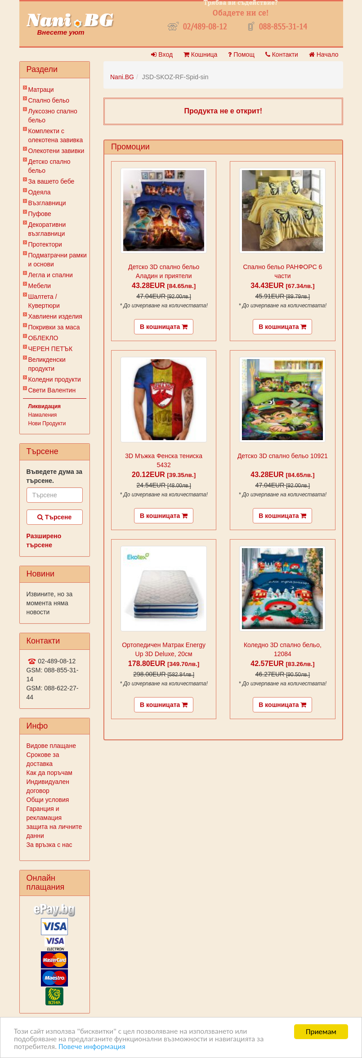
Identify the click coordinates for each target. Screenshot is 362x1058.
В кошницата (164, 326)
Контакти (281, 54)
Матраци (41, 89)
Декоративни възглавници (47, 229)
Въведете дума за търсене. (55, 476)
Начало (324, 54)
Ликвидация (44, 406)
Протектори (45, 244)
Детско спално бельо (49, 166)
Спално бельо (49, 100)
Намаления (42, 415)
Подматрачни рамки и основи (57, 260)
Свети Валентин (52, 390)
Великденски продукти (47, 364)
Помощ (241, 54)
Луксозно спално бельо (52, 116)
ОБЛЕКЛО (43, 338)
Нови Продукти (47, 423)
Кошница (200, 54)
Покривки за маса (54, 327)
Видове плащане (51, 745)
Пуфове (39, 213)
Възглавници (47, 203)
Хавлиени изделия (55, 316)
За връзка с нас (49, 844)
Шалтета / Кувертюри (44, 301)
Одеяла (39, 192)
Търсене (54, 517)
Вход (162, 54)
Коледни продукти (54, 379)
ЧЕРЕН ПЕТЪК (50, 348)
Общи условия (48, 799)
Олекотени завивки (56, 150)
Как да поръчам (49, 772)
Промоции (130, 146)
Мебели (39, 285)
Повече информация (91, 1047)
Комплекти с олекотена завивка (55, 135)
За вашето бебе (51, 181)
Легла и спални (50, 275)
